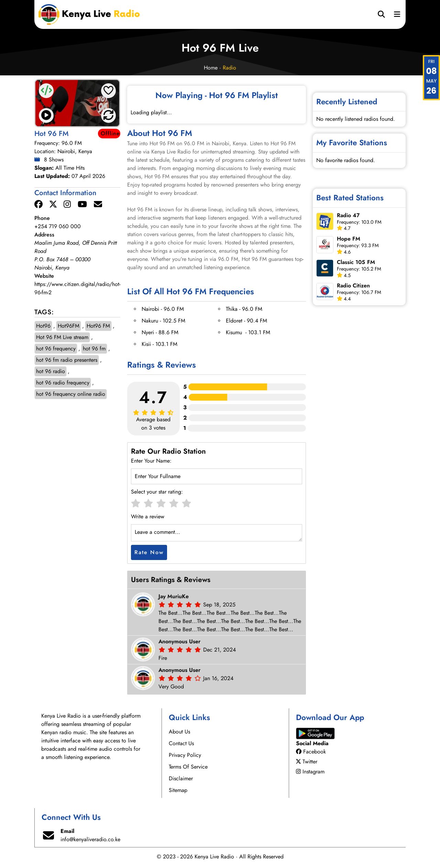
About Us (179, 731)
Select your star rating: (157, 491)
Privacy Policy (185, 755)
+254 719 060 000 (57, 226)
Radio (229, 67)
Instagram (310, 771)
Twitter (306, 761)
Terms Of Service (188, 766)
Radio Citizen (353, 285)
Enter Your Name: (151, 460)
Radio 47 (348, 215)
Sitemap (178, 790)
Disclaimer (181, 778)
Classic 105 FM (356, 262)
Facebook (311, 751)
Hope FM (349, 239)
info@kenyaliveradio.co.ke (90, 839)
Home (211, 67)
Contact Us (181, 743)
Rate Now (149, 552)
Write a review (147, 516)
